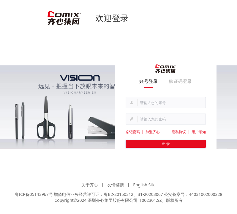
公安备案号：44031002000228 (193, 194)
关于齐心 (89, 185)
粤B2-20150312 (118, 194)
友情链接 (115, 185)
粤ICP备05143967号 (34, 194)
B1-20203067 (150, 194)
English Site (144, 185)
